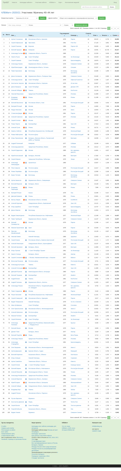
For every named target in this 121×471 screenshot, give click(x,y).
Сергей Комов (15, 240)
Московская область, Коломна (37, 199)
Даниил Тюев (15, 331)
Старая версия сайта (7, 435)
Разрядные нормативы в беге (41, 456)
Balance (73, 257)
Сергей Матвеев (16, 319)
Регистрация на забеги (8, 430)
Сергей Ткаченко (16, 46)
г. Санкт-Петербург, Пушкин (36, 250)
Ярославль (31, 42)
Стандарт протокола (38, 458)
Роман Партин (15, 124)
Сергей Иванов (15, 159)
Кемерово (31, 50)
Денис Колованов (16, 76)
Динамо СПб (74, 87)
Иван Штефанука (16, 305)
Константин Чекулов (17, 83)
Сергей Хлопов (15, 120)
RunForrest (74, 90)
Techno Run (74, 402)
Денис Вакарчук (16, 87)
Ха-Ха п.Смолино (76, 301)
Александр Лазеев (17, 64)
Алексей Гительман (17, 268)
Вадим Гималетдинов (17, 215)
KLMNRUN (74, 199)
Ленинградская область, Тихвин (38, 372)
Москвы (50, 430)
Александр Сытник (17, 53)
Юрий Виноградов (16, 67)
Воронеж (31, 46)
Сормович (74, 358)
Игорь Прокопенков (17, 138)
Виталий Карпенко (17, 354)
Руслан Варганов (16, 398)
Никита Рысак (15, 57)
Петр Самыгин (15, 168)
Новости (14, 2)
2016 (33, 439)
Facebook (4, 439)
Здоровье (74, 236)
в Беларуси (40, 454)
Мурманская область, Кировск (37, 219)
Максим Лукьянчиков (17, 227)
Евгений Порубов (16, 335)
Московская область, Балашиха (38, 382)
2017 (56, 437)
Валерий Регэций (16, 106)
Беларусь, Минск (33, 184)
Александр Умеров (17, 338)
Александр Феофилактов (19, 375)
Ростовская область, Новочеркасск (39, 368)
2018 (53, 437)
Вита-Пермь (74, 335)
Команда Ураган (76, 365)
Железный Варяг (76, 131)
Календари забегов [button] (26, 2)
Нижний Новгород (33, 236)
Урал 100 (73, 124)
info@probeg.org (97, 426)
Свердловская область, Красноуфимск (40, 243)
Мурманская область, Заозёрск (37, 64)
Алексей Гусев (15, 127)
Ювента (73, 264)
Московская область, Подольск (37, 393)
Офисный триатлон (77, 79)
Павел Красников (16, 71)
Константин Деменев (17, 402)
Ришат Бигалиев (16, 294)
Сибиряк (73, 143)
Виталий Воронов (16, 184)
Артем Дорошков (16, 351)
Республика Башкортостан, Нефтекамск (40, 215)
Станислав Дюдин (16, 113)
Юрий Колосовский (17, 155)
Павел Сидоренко (16, 291)
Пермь (30, 335)
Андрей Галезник (16, 282)
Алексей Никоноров (17, 243)
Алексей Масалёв (16, 372)
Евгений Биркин (16, 368)
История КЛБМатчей (68, 430)
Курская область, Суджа (35, 351)
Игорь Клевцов (15, 358)
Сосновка (74, 305)
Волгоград (31, 71)
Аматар (73, 254)
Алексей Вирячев (16, 379)
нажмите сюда (96, 431)
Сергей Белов (15, 405)
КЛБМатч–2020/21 (10, 12)
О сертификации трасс (39, 441)
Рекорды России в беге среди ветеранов (44, 447)
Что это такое (66, 426)
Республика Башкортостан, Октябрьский (40, 131)
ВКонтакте (20, 437)
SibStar (73, 389)
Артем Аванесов (16, 180)
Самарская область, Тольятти (37, 53)
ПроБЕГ (6, 2)
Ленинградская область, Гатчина (38, 67)
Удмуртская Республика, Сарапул (38, 117)
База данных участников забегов (42, 435)
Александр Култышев (17, 264)
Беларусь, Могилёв (34, 155)
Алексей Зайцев (16, 386)
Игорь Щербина (16, 206)
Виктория (73, 138)
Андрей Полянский (17, 143)
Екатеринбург (32, 124)
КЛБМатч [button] (52, 2)
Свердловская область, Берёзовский (39, 203)
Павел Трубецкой (16, 219)
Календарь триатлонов (39, 433)
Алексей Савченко (17, 117)
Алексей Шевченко (17, 312)
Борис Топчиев (15, 175)
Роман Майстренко (17, 134)
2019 (49, 437)
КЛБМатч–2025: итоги (68, 428)
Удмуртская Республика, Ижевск (38, 94)
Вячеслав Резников (17, 261)
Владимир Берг (16, 389)
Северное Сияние (76, 64)
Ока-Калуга (74, 354)
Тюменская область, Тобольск (37, 361)
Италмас (73, 94)
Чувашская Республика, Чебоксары (39, 159)
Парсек (73, 39)
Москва (30, 106)
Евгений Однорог (16, 50)
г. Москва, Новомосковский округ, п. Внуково (41, 257)
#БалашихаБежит (76, 382)
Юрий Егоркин (15, 382)
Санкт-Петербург (33, 57)
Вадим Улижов (15, 412)
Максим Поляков (16, 315)
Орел (30, 227)
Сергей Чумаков (16, 60)
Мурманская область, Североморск (39, 180)
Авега (72, 109)
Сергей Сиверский (17, 298)
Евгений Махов (15, 328)
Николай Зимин (16, 236)
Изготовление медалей (72, 2)
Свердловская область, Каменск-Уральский (41, 386)
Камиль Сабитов (16, 131)
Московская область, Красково (37, 39)
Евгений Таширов (16, 275)
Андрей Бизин (15, 278)
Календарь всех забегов (39, 426)
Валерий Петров (16, 192)
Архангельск (32, 162)
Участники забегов (41, 2)
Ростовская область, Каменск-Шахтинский (41, 240)
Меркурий (74, 351)
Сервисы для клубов (7, 428)
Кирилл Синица (16, 254)
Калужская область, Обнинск (37, 354)
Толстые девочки (76, 405)
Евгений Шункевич (17, 247)
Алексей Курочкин (16, 203)
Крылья (73, 323)
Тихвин (73, 372)
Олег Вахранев (15, 347)
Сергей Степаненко (17, 257)
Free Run (73, 42)
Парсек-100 (74, 46)
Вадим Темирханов (17, 301)
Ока (72, 192)
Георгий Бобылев (16, 409)
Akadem (73, 275)
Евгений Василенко (17, 102)
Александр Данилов (17, 147)
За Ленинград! (75, 57)
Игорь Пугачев (15, 250)
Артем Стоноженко (17, 39)
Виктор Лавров (15, 199)
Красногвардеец (76, 60)
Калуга (30, 192)
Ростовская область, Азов (36, 102)
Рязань (30, 97)
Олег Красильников (17, 308)
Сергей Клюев (15, 365)
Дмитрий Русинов (16, 271)
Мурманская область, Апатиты (37, 282)
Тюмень (30, 90)
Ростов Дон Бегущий (77, 102)
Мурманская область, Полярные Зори (39, 76)
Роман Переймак (16, 171)
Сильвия (73, 67)
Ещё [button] (60, 2)
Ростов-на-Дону (33, 134)
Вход (115, 2)
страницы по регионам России (17, 439)
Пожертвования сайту (8, 433)
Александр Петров (17, 286)
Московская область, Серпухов (37, 83)
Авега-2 (73, 308)
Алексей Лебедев (16, 90)
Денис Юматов (15, 210)
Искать (112, 7)
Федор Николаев (16, 109)
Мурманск (31, 398)
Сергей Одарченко (17, 150)
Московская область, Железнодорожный (40, 308)
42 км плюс (74, 83)
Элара (73, 159)
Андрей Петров (16, 393)
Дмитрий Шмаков (16, 196)
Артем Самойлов (16, 361)
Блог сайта (4, 432)
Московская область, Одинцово (38, 298)
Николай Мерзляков (17, 94)
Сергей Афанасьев (17, 42)
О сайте (3, 426)
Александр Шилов (16, 79)
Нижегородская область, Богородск (39, 271)
